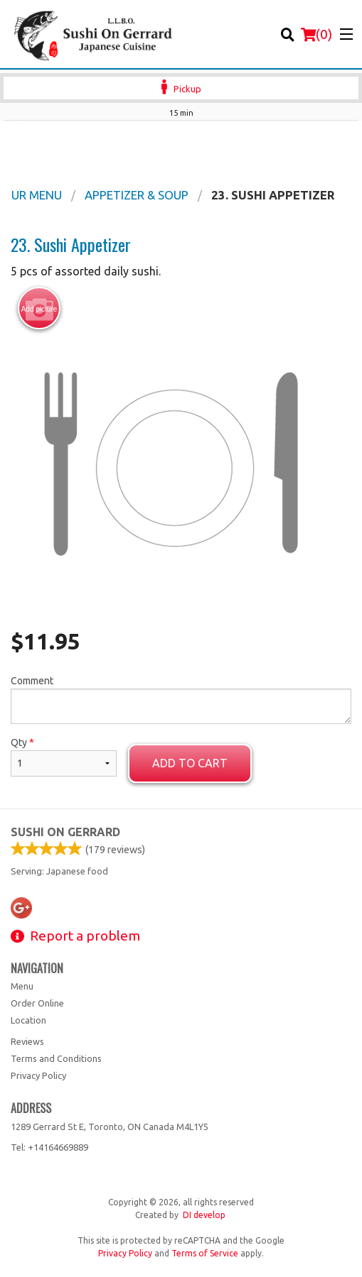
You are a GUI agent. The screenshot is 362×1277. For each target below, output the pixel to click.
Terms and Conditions (56, 1058)
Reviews (27, 1041)
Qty (64, 757)
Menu (22, 986)
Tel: (49, 1147)
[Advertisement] (181, 149)
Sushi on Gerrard (65, 832)
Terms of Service (204, 1253)
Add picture (39, 308)
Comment (181, 699)
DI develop (204, 1215)
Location (28, 1020)
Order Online (37, 1003)
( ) (316, 34)
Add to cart (190, 763)
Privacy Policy (38, 1075)
